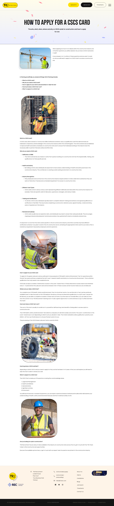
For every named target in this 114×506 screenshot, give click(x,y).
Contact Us (80, 491)
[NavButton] (110, 5)
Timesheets (80, 488)
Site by (53, 503)
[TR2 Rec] (10, 5)
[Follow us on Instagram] (62, 485)
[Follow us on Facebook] (59, 485)
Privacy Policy (92, 502)
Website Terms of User (79, 502)
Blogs (78, 481)
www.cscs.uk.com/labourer (83, 285)
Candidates (80, 478)
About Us (79, 471)
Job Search (80, 485)
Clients (79, 475)
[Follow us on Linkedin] (55, 485)
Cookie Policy (102, 502)
